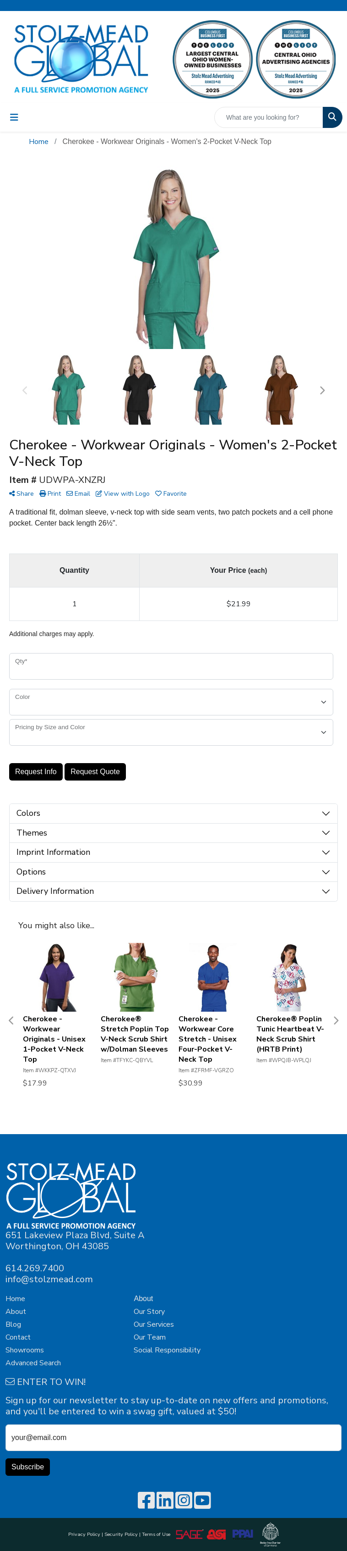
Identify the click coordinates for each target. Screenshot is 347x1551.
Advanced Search (33, 1363)
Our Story (149, 1312)
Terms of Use (157, 1534)
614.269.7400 (34, 1268)
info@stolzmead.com (49, 1279)
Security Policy (121, 1534)
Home (15, 1299)
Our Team (150, 1337)
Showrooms (24, 1350)
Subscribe (27, 1467)
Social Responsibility (167, 1350)
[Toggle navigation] (14, 117)
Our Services (154, 1324)
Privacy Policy (84, 1534)
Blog (13, 1324)
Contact (18, 1337)
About (15, 1312)
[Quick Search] (268, 117)
